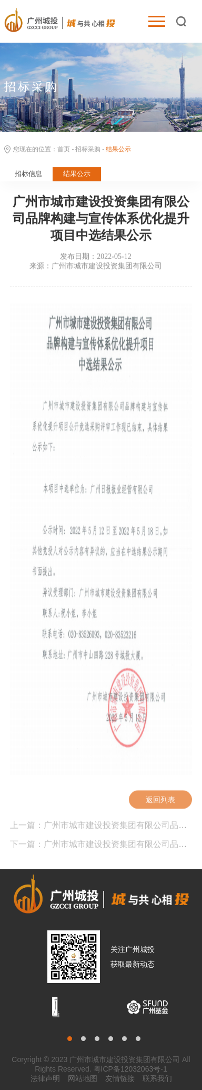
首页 (63, 149)
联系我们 (157, 1078)
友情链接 (120, 1078)
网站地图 (82, 1078)
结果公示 (76, 174)
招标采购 (87, 149)
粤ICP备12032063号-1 (130, 1069)
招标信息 (28, 174)
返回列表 (160, 801)
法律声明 (45, 1078)
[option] (56, 1007)
